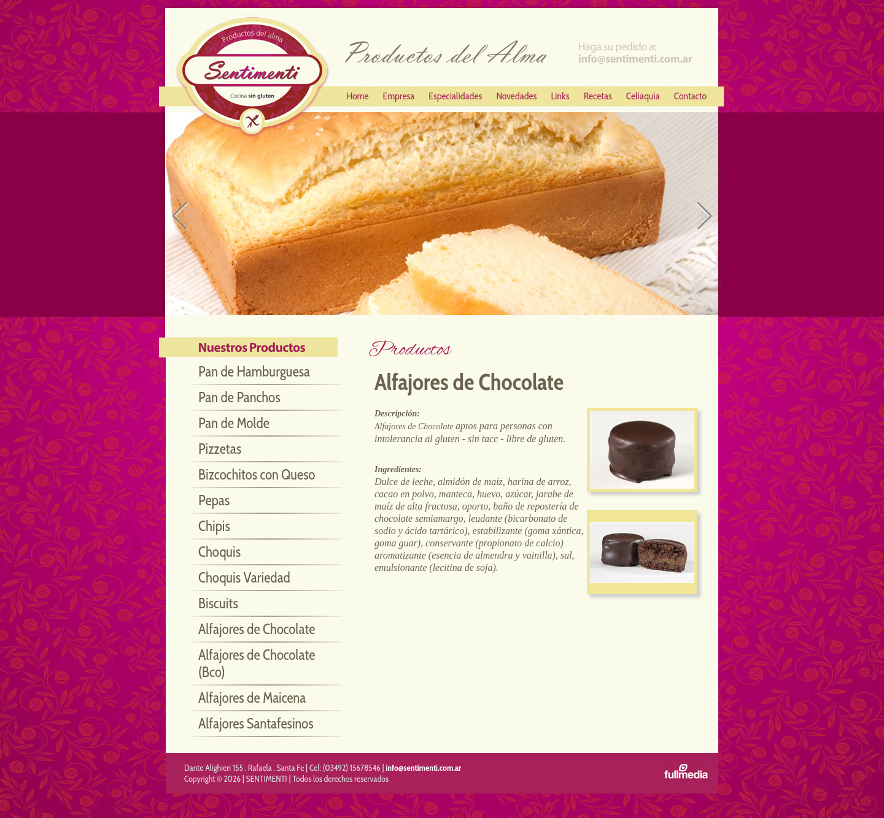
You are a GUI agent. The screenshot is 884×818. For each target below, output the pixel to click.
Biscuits (218, 603)
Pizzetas (219, 448)
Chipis (214, 526)
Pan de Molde (233, 423)
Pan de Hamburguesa (254, 371)
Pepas (214, 500)
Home (357, 96)
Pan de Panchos (239, 397)
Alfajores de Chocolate (256, 629)
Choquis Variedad (244, 577)
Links (560, 96)
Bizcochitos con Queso (256, 474)
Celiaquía (643, 96)
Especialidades (455, 96)
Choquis (219, 551)
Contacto (690, 96)
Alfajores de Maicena (252, 697)
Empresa (399, 96)
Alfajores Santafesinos (255, 723)
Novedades (516, 96)
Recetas (598, 96)
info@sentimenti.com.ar (423, 767)
